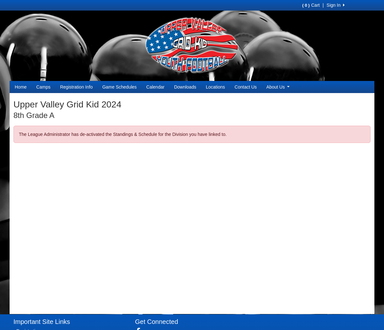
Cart (310, 5)
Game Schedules (119, 87)
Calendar (155, 87)
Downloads (185, 87)
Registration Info (76, 87)
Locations (215, 87)
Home (21, 87)
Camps (43, 87)
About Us (278, 87)
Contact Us (246, 87)
